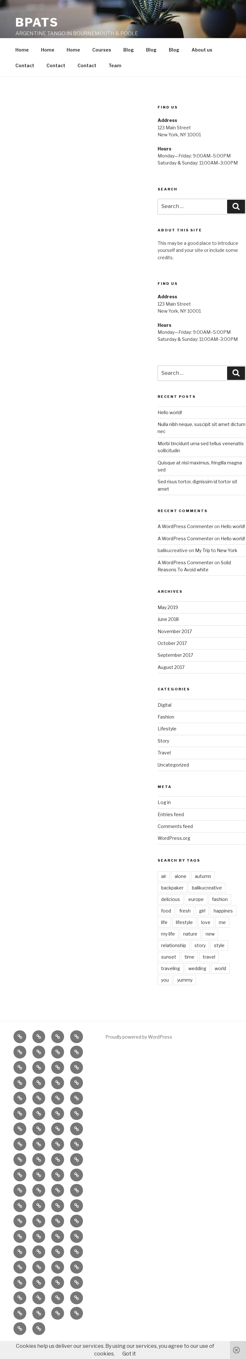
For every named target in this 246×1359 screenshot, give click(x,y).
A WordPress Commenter (185, 541)
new (210, 948)
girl (202, 925)
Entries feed (171, 829)
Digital (164, 719)
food (166, 925)
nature (190, 948)
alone (180, 891)
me (222, 937)
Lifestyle (167, 743)
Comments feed (175, 841)
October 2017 (172, 658)
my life (168, 948)
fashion (220, 914)
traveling (170, 983)
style (219, 960)
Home (22, 64)
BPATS (36, 22)
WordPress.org (174, 853)
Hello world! (170, 427)
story (200, 960)
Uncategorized (173, 779)
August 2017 (171, 682)
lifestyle (184, 937)
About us (202, 64)
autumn (203, 891)
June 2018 (168, 634)
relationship (173, 960)
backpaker (172, 902)
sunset (168, 971)
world (220, 983)
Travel (164, 767)
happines (223, 925)
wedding (197, 983)
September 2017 (175, 669)
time (189, 971)
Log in (164, 817)
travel (209, 971)
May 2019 (168, 622)
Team (115, 80)
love (205, 937)
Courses (101, 64)
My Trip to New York (216, 565)
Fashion (166, 731)
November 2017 (175, 646)
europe (196, 914)
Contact (24, 80)
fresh (185, 925)
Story (163, 755)
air (163, 891)
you (165, 994)
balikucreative (207, 902)
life (164, 937)
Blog (128, 64)
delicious (170, 914)
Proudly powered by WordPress (138, 1051)
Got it (129, 1354)
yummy (185, 994)
